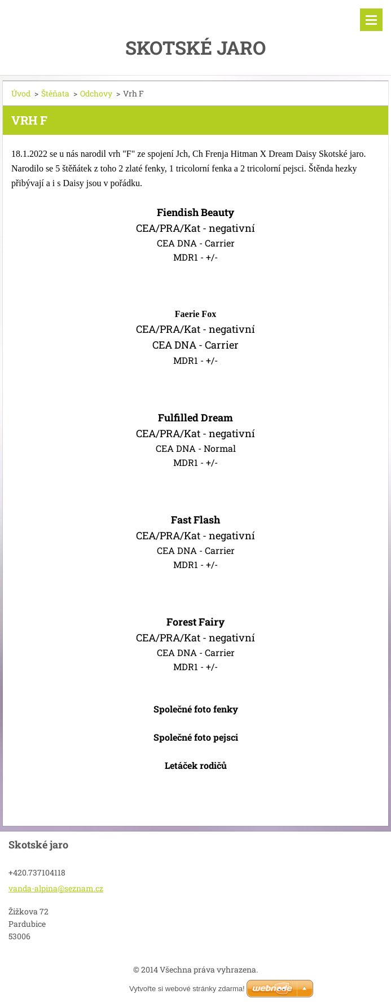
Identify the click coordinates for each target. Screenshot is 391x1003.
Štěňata (55, 93)
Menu (371, 19)
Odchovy (96, 93)
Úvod (20, 93)
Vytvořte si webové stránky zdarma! (187, 988)
